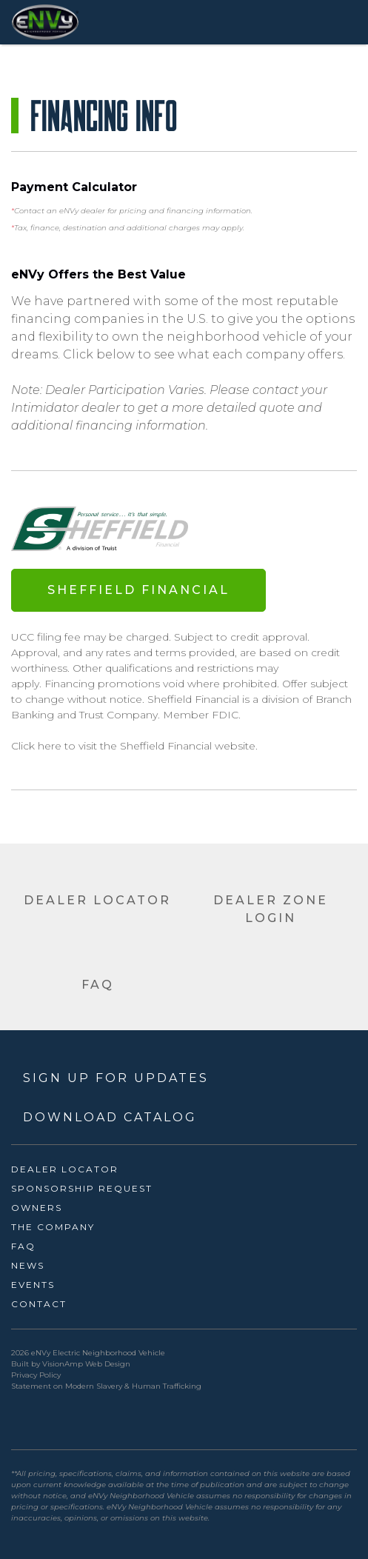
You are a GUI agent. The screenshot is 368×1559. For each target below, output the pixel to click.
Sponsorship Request (82, 1188)
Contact (39, 1303)
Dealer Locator (64, 1169)
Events (33, 1284)
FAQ (23, 1246)
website (235, 745)
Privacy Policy (36, 1375)
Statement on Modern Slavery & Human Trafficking (106, 1386)
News (27, 1265)
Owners (36, 1207)
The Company (53, 1226)
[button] (97, 894)
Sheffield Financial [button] (138, 590)
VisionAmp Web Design (86, 1364)
